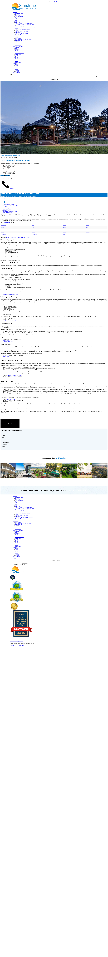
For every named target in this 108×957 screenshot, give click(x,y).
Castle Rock (64, 232)
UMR (16, 67)
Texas (16, 30)
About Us (15, 12)
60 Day (16, 56)
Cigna (16, 64)
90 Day (16, 57)
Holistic (17, 59)
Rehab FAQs (18, 45)
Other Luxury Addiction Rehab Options (11, 205)
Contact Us (15, 558)
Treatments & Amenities (18, 46)
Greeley (2, 229)
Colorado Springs (3, 225)
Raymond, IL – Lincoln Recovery (23, 29)
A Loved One (82, 490)
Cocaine (17, 48)
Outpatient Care (18, 40)
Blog (16, 17)
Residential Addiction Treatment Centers (23, 39)
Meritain (17, 71)
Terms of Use (13, 645)
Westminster (64, 227)
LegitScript (17, 15)
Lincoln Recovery (6, 206)
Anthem (17, 66)
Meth (16, 51)
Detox (3, 435)
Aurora (33, 225)
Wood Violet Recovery (7, 212)
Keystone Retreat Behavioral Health (23, 36)
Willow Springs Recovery (8, 208)
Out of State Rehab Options (21, 44)
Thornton (2, 227)
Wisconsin (17, 32)
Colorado (17, 25)
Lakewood (87, 225)
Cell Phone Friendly (19, 53)
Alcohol (17, 47)
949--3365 (23, 564)
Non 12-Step (18, 58)
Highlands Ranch (34, 229)
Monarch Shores (6, 210)
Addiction (4, 444)
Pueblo (87, 227)
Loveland (33, 232)
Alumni (16, 42)
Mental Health (18, 62)
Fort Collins (64, 225)
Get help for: (63, 490)
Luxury (16, 61)
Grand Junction (3, 234)
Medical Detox (18, 38)
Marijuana (17, 49)
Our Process (15, 37)
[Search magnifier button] (97, 77)
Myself (71, 490)
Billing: (16, 564)
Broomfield (87, 232)
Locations (15, 21)
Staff (16, 20)
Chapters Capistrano (7, 209)
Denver (64, 234)
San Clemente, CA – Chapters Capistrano (24, 23)
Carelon (17, 70)
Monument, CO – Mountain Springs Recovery (25, 26)
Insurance (15, 63)
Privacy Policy (21, 645)
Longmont (2, 232)
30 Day (16, 55)
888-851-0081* (9, 188)
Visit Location (8, 482)
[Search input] (53, 77)
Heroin (16, 50)
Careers (16, 14)
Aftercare (17, 41)
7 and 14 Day (18, 54)
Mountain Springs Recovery (8, 204)
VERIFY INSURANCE (5, 175)
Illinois (16, 28)
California (17, 22)
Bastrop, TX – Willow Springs (22, 31)
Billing (16, 18)
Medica (16, 69)
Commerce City (34, 234)
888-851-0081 (57, 1)
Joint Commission (19, 16)
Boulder (87, 229)
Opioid (3, 447)
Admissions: (17, 563)
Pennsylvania (18, 34)
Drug (3, 437)
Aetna (16, 65)
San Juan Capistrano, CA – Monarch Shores (25, 24)
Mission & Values (19, 13)
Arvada (33, 227)
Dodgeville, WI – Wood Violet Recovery (24, 33)
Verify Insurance (16, 72)
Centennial (64, 229)
